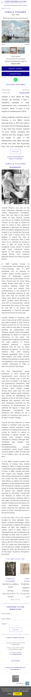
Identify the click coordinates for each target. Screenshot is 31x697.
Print (4, 44)
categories (15, 661)
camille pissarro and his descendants (15, 668)
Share (27, 44)
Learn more (25, 691)
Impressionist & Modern (21, 5)
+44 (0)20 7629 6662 (15, 84)
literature (6, 93)
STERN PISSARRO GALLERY (15, 638)
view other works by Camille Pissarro (15, 158)
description (24, 93)
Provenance (6, 90)
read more (15, 152)
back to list (6, 8)
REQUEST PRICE (15, 74)
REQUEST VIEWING (15, 69)
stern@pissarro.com (17, 654)
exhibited (25, 90)
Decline (10, 693)
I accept (17, 693)
